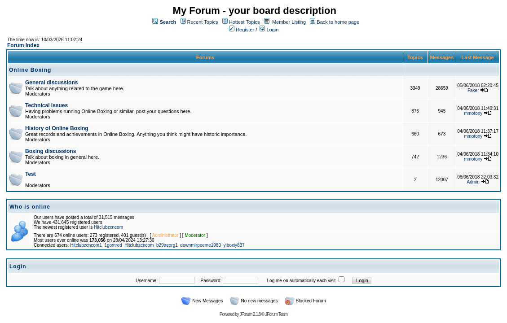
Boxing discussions (50, 151)
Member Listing (289, 22)
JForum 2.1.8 (249, 314)
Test (30, 174)
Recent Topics (202, 22)
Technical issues (46, 105)
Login (269, 29)
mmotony (473, 113)
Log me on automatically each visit (301, 280)
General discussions (51, 82)
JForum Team (276, 314)
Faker (473, 90)
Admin (473, 181)
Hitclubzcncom (108, 227)
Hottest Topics (244, 22)
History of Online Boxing (56, 128)
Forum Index (23, 45)
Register (241, 29)
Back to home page (338, 22)
